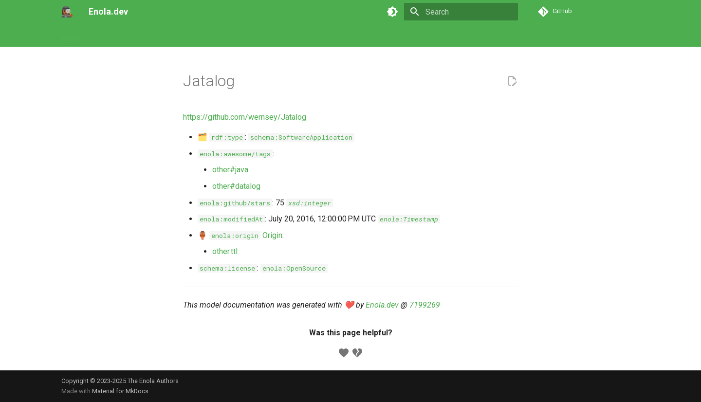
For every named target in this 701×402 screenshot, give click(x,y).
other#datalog (236, 186)
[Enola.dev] (67, 11)
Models (193, 35)
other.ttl (225, 251)
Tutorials (108, 35)
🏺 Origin (240, 235)
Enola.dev (382, 305)
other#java (230, 169)
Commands (152, 35)
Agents (72, 35)
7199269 (424, 305)
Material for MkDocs (120, 391)
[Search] (461, 11)
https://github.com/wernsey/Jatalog (244, 117)
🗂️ (221, 137)
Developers (274, 35)
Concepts (230, 35)
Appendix (317, 35)
